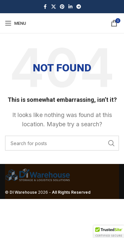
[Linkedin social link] (70, 6)
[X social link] (53, 6)
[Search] (62, 143)
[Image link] (38, 174)
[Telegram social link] (78, 6)
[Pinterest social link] (62, 6)
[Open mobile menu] (15, 23)
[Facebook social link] (45, 6)
